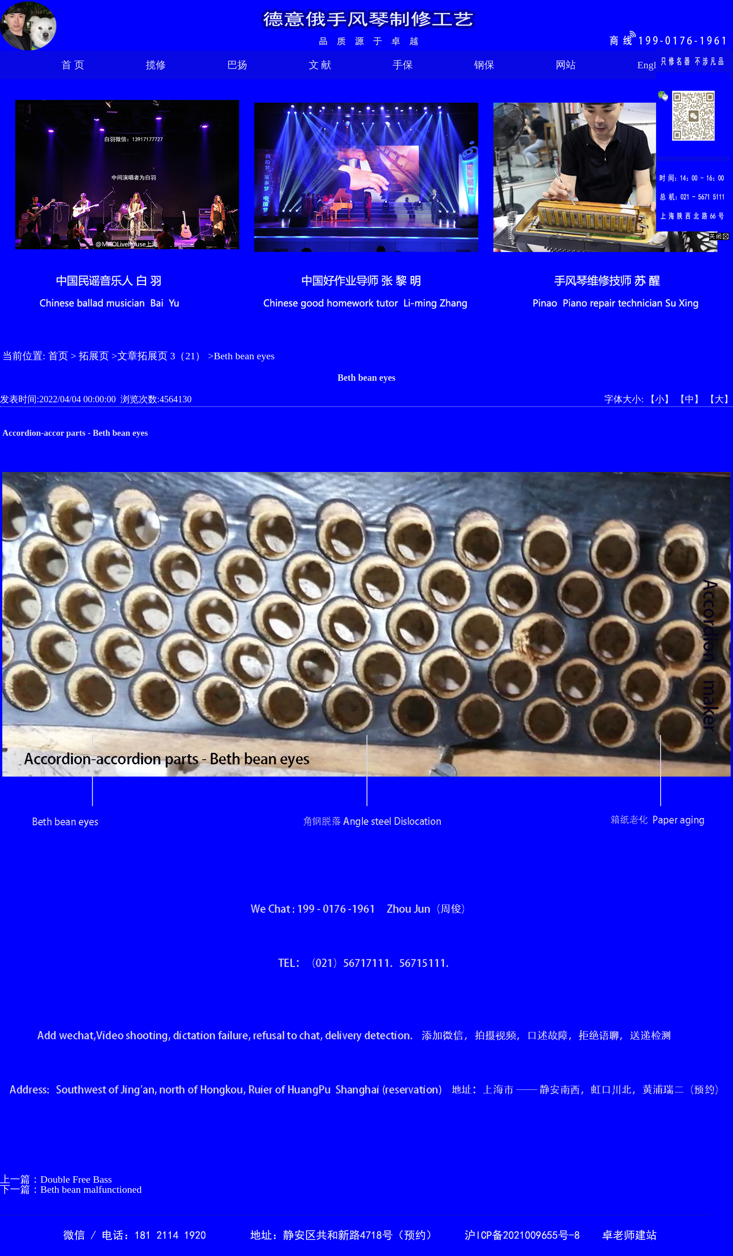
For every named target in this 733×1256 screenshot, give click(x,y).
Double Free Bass (76, 1179)
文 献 (320, 65)
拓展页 (94, 356)
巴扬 (237, 65)
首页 (58, 356)
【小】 (659, 399)
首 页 (72, 65)
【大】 (719, 399)
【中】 (689, 399)
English (652, 65)
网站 (566, 65)
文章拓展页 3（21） (161, 356)
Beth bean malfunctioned (91, 1189)
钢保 (484, 65)
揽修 (156, 65)
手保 (403, 65)
